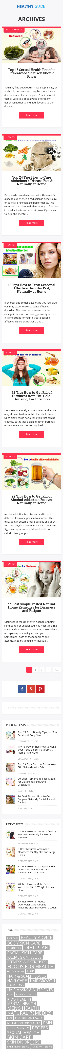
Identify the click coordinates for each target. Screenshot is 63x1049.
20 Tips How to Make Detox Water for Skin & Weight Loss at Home (36, 887)
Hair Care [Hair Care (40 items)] (17, 980)
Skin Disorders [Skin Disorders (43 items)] (23, 1042)
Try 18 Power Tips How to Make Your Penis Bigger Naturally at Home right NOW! (37, 749)
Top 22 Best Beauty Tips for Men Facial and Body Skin (37, 733)
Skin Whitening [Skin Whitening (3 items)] (42, 1046)
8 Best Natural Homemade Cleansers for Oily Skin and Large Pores (37, 852)
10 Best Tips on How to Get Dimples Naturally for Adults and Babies (36, 799)
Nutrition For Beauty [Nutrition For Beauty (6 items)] (23, 1023)
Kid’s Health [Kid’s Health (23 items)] (19, 999)
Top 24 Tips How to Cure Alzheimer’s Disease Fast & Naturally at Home (31, 181)
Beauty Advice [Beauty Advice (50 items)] (36, 937)
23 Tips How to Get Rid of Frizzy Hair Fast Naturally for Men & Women (37, 834)
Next (57, 670)
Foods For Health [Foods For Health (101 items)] (30, 966)
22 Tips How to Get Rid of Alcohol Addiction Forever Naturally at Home (31, 500)
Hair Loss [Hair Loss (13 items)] (15, 985)
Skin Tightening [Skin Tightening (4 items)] (18, 1046)
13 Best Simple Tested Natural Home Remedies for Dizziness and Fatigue (31, 607)
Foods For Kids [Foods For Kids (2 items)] (15, 971)
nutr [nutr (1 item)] (9, 1018)
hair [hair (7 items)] (30, 971)
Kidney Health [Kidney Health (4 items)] (26, 994)
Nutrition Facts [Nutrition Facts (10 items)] (29, 1017)
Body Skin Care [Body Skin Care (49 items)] (23, 943)
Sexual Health (14, 29)
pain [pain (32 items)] (47, 1022)
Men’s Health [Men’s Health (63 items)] (23, 1008)
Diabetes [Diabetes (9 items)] (14, 948)
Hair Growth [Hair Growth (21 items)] (42, 981)
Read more (32, 115)
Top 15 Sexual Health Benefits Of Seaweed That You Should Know (31, 73)
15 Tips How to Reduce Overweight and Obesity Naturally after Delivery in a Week (37, 904)
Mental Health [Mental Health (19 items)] (21, 1003)
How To (10, 137)
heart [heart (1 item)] (10, 994)
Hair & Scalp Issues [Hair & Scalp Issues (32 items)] (26, 976)
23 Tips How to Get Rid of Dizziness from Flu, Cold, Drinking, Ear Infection (32, 396)
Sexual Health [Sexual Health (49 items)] (23, 1032)
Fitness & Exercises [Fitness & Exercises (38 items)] (27, 962)
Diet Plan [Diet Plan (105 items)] (36, 947)
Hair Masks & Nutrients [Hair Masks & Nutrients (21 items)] (30, 990)
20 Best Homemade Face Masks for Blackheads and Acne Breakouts (37, 781)
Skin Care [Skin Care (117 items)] (19, 1037)
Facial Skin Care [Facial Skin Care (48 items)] (25, 953)
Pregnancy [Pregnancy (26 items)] (18, 1028)
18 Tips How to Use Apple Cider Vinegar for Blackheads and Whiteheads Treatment (36, 869)
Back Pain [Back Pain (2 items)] (12, 938)
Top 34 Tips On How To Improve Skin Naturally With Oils (37, 765)
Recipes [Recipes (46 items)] (40, 1027)
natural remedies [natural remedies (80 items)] (29, 1013)
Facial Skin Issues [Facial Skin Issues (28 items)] (24, 957)
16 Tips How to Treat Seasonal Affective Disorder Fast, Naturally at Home (31, 288)
